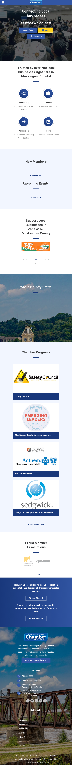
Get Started (36, 598)
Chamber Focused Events (48, 135)
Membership (24, 102)
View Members (36, 176)
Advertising (24, 131)
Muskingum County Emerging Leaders (33, 435)
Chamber (48, 102)
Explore (22, 745)
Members (36, 36)
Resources (23, 724)
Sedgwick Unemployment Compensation (34, 512)
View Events (36, 197)
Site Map (38, 759)
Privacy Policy (43, 756)
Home (21, 716)
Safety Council (22, 396)
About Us (23, 737)
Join (45, 30)
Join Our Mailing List (36, 660)
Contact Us (23, 741)
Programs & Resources (48, 106)
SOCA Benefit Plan (23, 473)
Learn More (28, 30)
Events (48, 131)
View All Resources (36, 524)
